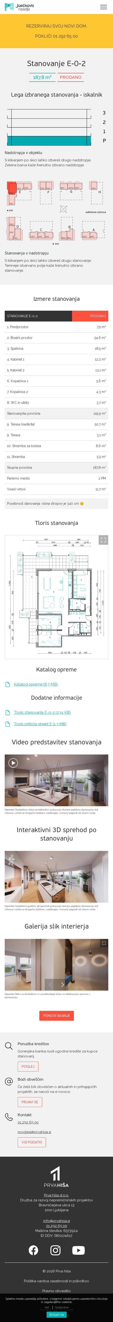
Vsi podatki (32, 1142)
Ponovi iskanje (56, 1016)
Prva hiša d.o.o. (56, 1195)
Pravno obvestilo (56, 1291)
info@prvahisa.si (56, 1221)
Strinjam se (56, 1314)
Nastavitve (62, 1307)
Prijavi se (30, 1102)
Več (46, 1307)
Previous (50, 985)
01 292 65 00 (28, 1122)
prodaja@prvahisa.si (34, 1132)
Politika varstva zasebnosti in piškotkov (56, 1281)
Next (62, 985)
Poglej (28, 1066)
